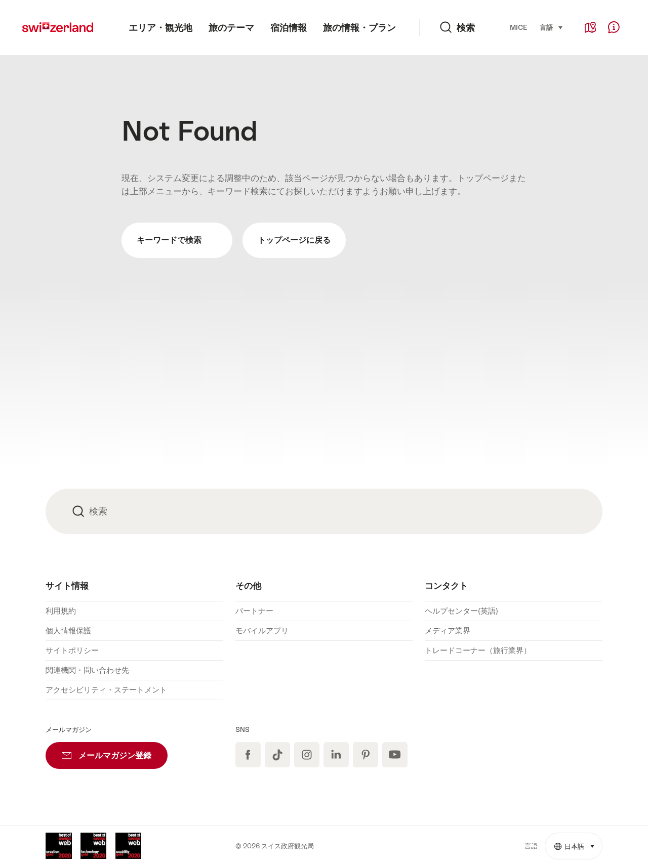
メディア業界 (447, 630)
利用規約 (61, 611)
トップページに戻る (294, 240)
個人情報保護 (68, 630)
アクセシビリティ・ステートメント (106, 689)
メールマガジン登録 (115, 751)
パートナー (254, 611)
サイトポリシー (72, 650)
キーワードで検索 (177, 240)
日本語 (578, 841)
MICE (518, 27)
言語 (551, 26)
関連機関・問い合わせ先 (87, 670)
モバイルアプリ (262, 630)
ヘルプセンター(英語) (461, 611)
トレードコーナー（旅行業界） (478, 650)
